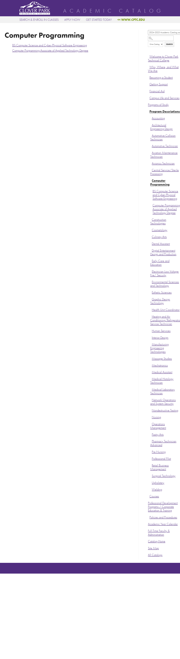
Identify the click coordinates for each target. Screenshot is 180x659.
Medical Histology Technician (161, 380)
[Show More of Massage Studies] (151, 358)
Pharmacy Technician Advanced (163, 443)
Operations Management (158, 426)
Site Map (153, 548)
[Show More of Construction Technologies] (151, 219)
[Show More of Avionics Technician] (151, 163)
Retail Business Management (159, 467)
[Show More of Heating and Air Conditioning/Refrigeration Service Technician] (151, 316)
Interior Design (160, 337)
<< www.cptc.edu (131, 20)
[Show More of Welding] (151, 489)
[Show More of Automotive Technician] (151, 145)
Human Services (161, 331)
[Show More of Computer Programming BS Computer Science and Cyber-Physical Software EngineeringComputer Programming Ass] (151, 180)
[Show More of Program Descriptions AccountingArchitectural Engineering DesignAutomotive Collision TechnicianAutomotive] (148, 111)
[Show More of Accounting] (151, 118)
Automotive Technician (165, 146)
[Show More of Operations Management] (151, 423)
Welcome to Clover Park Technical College (163, 58)
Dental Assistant (161, 244)
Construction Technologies (158, 221)
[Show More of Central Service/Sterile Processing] (151, 170)
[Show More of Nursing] (151, 417)
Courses (154, 496)
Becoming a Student (161, 77)
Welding (157, 489)
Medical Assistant (162, 372)
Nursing (156, 417)
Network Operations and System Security (163, 402)
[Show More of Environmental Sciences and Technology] (151, 281)
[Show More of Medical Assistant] (151, 372)
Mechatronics (160, 365)
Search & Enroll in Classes (39, 20)
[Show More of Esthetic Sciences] (151, 292)
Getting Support (158, 84)
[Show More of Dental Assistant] (151, 243)
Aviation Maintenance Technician (164, 154)
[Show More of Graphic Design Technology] (151, 299)
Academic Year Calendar (163, 524)
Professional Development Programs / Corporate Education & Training (163, 506)
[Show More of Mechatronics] (151, 365)
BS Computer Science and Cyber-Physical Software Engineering (165, 194)
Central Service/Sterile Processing (164, 172)
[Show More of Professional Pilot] (151, 458)
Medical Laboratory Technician (162, 391)
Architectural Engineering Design (161, 127)
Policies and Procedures (163, 517)
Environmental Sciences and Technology (164, 284)
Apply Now (72, 20)
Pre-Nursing (159, 452)
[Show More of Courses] (148, 496)
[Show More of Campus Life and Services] (148, 97)
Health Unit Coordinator (166, 310)
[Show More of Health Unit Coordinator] (151, 309)
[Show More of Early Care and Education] (151, 260)
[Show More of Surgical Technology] (151, 475)
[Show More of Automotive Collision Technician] (151, 135)
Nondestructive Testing (165, 410)
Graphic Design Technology (160, 301)
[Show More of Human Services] (151, 330)
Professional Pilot (161, 459)
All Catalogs (155, 555)
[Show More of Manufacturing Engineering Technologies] (151, 344)
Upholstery (158, 483)
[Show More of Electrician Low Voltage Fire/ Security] (151, 271)
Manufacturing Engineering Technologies (159, 348)
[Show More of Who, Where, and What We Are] (148, 66)
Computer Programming (160, 182)
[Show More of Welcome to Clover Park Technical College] (148, 56)
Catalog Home (156, 541)
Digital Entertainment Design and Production (163, 252)
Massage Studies (162, 359)
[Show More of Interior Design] (151, 337)
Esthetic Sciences (162, 292)
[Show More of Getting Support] (148, 84)
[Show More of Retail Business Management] (151, 465)
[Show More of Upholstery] (151, 482)
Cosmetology (159, 230)
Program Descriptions (164, 111)
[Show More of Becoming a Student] (148, 77)
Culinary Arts (159, 237)
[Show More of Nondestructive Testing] (151, 410)
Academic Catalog (113, 11)
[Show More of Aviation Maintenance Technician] (151, 152)
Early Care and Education (159, 263)
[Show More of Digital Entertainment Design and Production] (151, 250)
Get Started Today (99, 20)
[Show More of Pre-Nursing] (151, 451)
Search (169, 44)
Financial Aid (157, 91)
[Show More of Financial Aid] (148, 91)
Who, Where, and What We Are (163, 69)
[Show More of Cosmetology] (151, 229)
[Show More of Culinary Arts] (151, 236)
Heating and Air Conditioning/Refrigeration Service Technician (165, 320)
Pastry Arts (158, 434)
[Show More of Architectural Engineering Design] (151, 125)
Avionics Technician (163, 163)
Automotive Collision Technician (163, 137)
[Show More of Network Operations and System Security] (151, 399)
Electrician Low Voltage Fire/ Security (164, 273)
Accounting (158, 118)
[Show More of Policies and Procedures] (148, 517)
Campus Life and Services (164, 98)
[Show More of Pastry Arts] (151, 434)
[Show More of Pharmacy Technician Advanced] (151, 441)
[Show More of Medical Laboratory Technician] (151, 389)
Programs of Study (158, 105)
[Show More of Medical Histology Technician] (151, 378)
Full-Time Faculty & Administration (159, 532)
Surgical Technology (163, 476)
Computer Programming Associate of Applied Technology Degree (166, 209)
